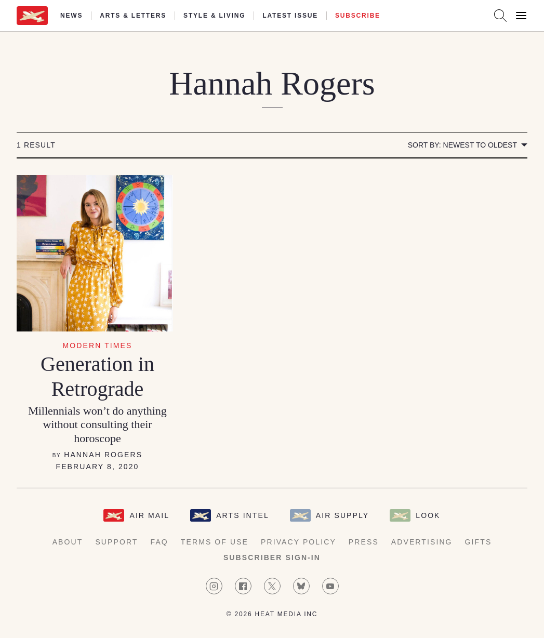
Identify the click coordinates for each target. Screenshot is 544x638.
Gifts (478, 542)
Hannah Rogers (103, 454)
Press (364, 542)
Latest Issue (290, 15)
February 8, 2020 (97, 466)
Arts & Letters (133, 15)
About (67, 542)
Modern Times (97, 345)
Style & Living (214, 15)
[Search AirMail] (500, 15)
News (71, 15)
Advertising (422, 542)
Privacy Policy (298, 542)
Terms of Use (214, 542)
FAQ (159, 542)
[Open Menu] (521, 15)
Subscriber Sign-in (272, 557)
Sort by (462, 145)
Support (116, 542)
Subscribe (357, 15)
